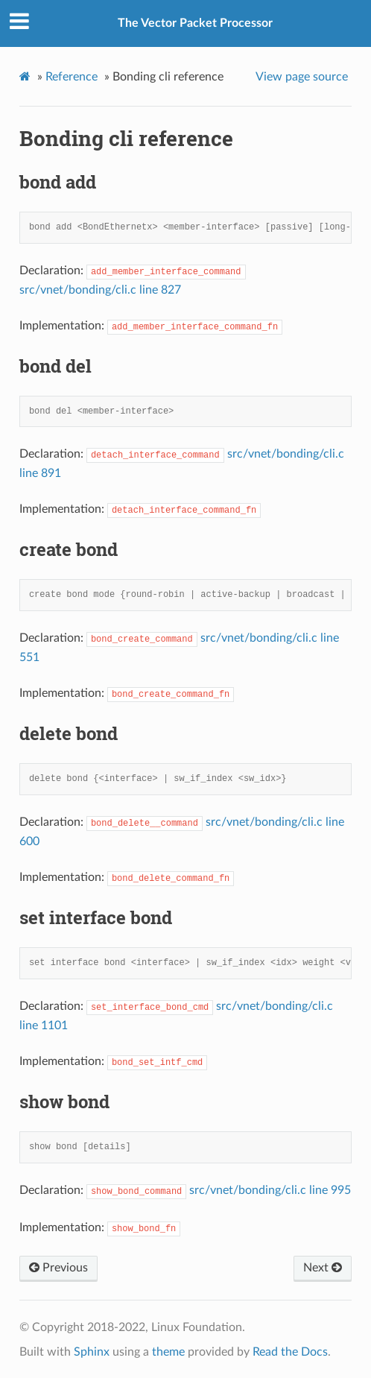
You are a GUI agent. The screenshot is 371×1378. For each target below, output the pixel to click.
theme (168, 1352)
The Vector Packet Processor (195, 23)
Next (322, 1268)
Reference (71, 77)
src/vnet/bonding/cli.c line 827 (100, 290)
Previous (58, 1268)
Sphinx (92, 1352)
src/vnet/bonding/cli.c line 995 (270, 1190)
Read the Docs (290, 1352)
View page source (302, 77)
